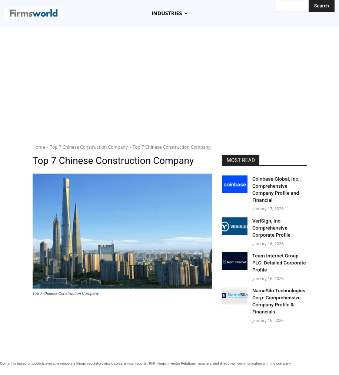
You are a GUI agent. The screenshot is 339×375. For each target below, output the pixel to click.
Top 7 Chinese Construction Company (88, 147)
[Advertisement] (169, 82)
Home (39, 147)
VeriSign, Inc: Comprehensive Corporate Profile (278, 217)
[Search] (322, 6)
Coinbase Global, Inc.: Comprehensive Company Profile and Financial (277, 185)
